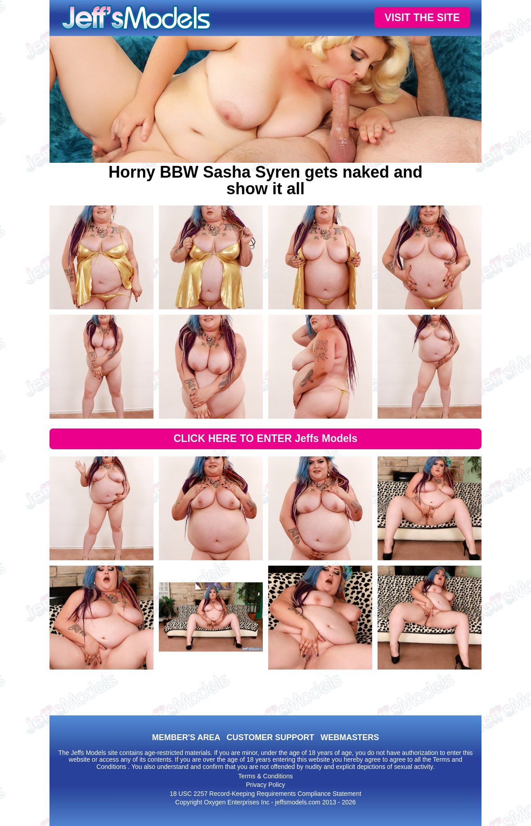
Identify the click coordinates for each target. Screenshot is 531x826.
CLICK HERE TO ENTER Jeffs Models (266, 438)
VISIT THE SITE (422, 17)
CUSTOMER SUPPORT (270, 737)
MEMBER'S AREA (186, 737)
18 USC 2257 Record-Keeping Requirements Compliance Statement (265, 793)
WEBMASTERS (349, 737)
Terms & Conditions (265, 776)
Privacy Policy (265, 784)
